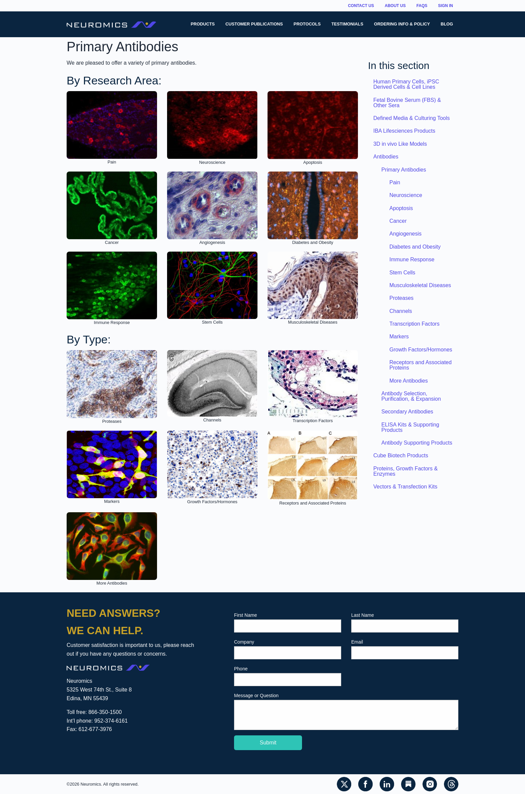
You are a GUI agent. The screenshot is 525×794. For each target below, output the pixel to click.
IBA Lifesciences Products (404, 131)
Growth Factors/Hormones (420, 349)
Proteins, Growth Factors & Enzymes (405, 471)
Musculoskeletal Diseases (420, 285)
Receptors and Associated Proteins (420, 365)
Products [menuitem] (203, 23)
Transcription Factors (414, 324)
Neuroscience (405, 195)
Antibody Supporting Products (416, 443)
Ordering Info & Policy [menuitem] (402, 23)
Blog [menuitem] (447, 23)
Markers (399, 336)
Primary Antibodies (403, 170)
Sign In (445, 5)
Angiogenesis (405, 234)
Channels (400, 311)
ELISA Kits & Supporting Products (410, 427)
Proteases (401, 298)
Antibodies (385, 156)
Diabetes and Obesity (415, 247)
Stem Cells (402, 272)
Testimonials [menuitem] (347, 23)
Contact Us (361, 5)
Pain (394, 182)
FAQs (422, 5)
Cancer (398, 221)
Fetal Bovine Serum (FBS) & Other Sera (407, 102)
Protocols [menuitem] (307, 23)
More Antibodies (408, 381)
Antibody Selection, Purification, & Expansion (411, 396)
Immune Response (411, 259)
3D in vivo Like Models (400, 144)
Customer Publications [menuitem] (254, 23)
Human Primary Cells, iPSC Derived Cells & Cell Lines (406, 84)
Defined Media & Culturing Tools (411, 118)
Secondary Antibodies (407, 411)
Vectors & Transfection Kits (405, 486)
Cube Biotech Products (400, 455)
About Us (395, 5)
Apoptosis (401, 208)
